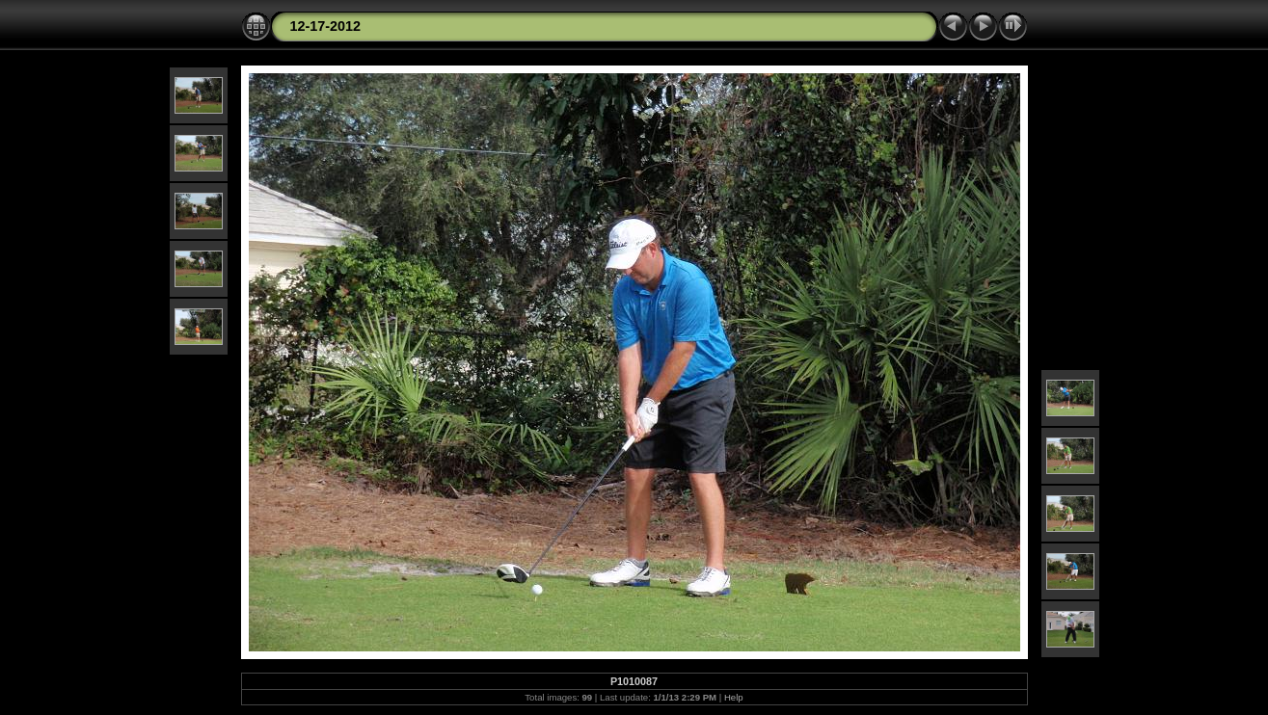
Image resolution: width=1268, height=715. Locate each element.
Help (733, 697)
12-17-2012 (326, 26)
